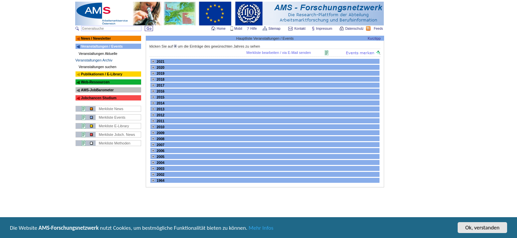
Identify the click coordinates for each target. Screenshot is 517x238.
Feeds (379, 28)
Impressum (324, 28)
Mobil (238, 28)
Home (221, 28)
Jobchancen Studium (98, 98)
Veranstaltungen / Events (102, 46)
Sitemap (274, 28)
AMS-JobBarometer (97, 90)
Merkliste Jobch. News (117, 135)
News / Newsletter (96, 38)
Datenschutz (354, 28)
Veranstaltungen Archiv (94, 60)
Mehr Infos (261, 228)
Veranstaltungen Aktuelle (98, 54)
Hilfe (253, 28)
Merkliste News (111, 109)
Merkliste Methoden (115, 143)
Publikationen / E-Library (101, 74)
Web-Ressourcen (95, 82)
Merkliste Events (112, 117)
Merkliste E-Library (114, 126)
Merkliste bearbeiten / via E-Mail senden (278, 53)
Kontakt (300, 28)
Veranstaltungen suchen (97, 67)
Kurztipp (374, 38)
